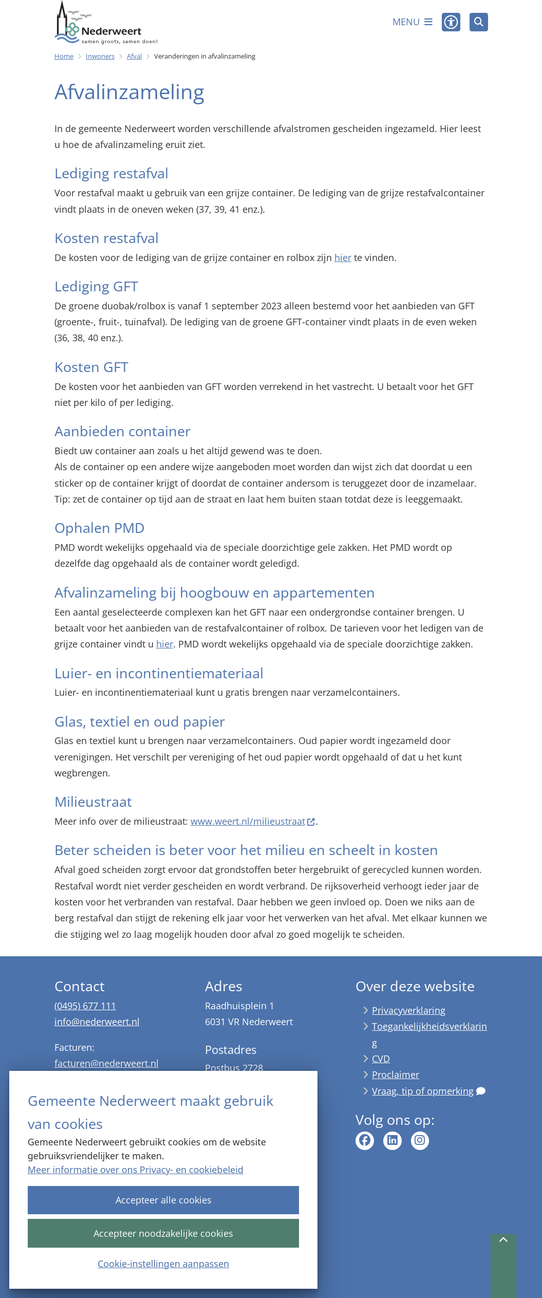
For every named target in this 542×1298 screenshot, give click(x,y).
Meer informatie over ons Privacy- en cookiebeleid (136, 1169)
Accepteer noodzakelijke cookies (163, 1233)
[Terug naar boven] (503, 1266)
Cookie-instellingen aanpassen (163, 1263)
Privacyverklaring (408, 1010)
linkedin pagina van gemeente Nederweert (392, 1141)
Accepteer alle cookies (163, 1200)
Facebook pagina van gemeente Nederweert (365, 1141)
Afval (134, 56)
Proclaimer (395, 1074)
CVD (381, 1058)
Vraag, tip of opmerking (428, 1091)
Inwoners (100, 56)
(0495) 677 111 (85, 1005)
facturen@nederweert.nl (106, 1063)
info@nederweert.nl (97, 1021)
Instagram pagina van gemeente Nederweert (420, 1141)
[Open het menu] (413, 22)
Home (63, 56)
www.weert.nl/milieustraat (253, 821)
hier (342, 257)
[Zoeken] (479, 21)
